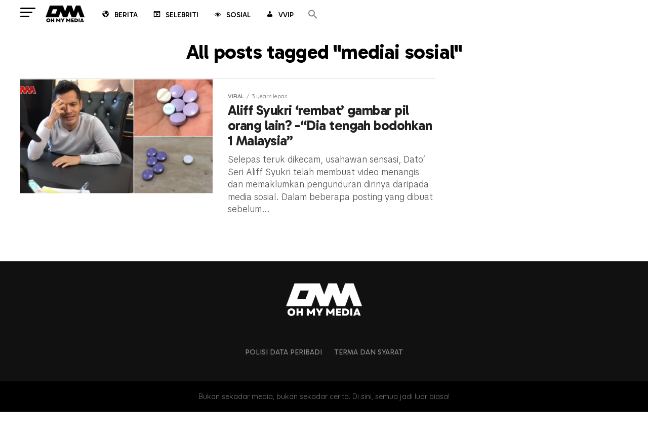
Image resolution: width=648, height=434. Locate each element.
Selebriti (175, 16)
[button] (313, 15)
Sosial (232, 16)
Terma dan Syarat (368, 374)
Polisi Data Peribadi (283, 374)
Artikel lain (228, 242)
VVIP (279, 16)
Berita (119, 16)
